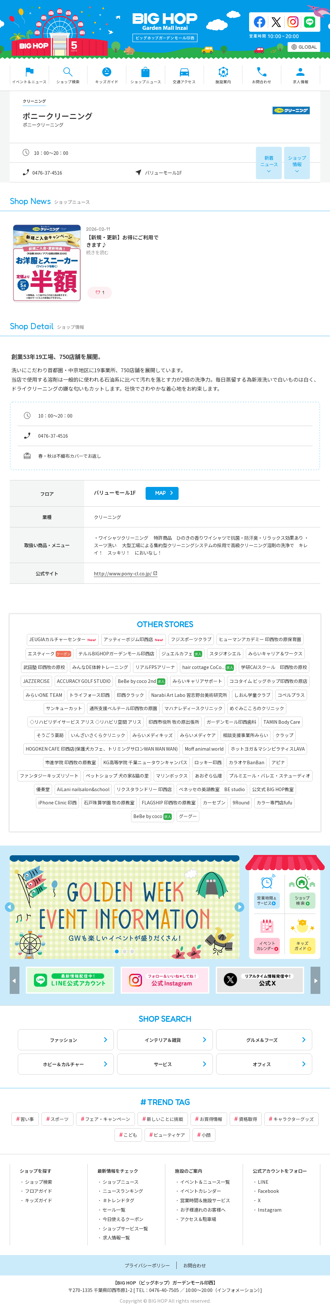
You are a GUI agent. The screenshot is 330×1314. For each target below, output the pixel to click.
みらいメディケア (198, 735)
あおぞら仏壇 (208, 775)
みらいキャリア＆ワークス (275, 653)
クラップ (284, 735)
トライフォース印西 (89, 695)
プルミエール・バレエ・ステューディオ (269, 775)
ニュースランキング (123, 1190)
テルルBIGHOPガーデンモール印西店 (116, 653)
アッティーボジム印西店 (134, 639)
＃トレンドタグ (118, 1200)
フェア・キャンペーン (107, 1119)
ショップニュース (120, 1181)
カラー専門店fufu (274, 802)
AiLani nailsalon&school (83, 789)
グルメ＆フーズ (262, 1039)
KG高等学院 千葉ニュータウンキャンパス (145, 762)
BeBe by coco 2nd (141, 681)
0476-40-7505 (164, 1289)
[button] (116, 951)
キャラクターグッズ (293, 1119)
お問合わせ (194, 1265)
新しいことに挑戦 (165, 1119)
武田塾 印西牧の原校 (44, 667)
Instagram (269, 1209)
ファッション (63, 1039)
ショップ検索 (302, 891)
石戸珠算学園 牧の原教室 (109, 802)
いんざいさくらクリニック (98, 735)
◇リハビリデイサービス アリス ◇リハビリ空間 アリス (85, 722)
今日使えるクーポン (123, 1219)
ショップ (297, 160)
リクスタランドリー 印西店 (144, 789)
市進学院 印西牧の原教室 (70, 762)
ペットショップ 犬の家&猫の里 (117, 775)
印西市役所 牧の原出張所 (173, 722)
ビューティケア (169, 1135)
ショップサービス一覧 (125, 1228)
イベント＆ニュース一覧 (205, 1181)
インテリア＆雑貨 (163, 1039)
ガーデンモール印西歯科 (231, 722)
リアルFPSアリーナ (155, 667)
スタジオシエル (225, 653)
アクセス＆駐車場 (198, 1219)
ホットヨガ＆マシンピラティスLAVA (268, 748)
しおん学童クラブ (252, 695)
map (160, 493)
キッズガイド (302, 935)
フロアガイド (38, 1190)
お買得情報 (211, 1119)
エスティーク (49, 653)
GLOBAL (308, 47)
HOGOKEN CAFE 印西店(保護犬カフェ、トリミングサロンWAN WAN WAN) (102, 748)
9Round (241, 802)
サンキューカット (64, 708)
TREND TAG (168, 1102)
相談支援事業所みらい (245, 735)
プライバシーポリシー (147, 1265)
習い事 (27, 1119)
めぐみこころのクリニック (257, 708)
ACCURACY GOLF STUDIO (84, 681)
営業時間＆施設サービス (205, 1200)
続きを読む (97, 252)
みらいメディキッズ (152, 735)
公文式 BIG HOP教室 (273, 789)
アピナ (278, 762)
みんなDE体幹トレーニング (100, 667)
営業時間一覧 (267, 891)
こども (130, 1135)
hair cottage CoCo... (208, 667)
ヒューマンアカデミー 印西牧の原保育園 (260, 639)
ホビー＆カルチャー (63, 1064)
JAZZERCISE (36, 681)
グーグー (188, 816)
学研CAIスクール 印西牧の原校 (274, 667)
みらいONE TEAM (44, 695)
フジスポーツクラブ (191, 639)
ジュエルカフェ (181, 653)
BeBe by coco (152, 816)
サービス (163, 1064)
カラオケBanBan (246, 762)
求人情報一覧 (116, 1237)
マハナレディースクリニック (193, 708)
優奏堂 (43, 789)
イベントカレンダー (267, 935)
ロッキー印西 (208, 762)
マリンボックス (172, 775)
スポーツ (59, 1119)
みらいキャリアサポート (197, 681)
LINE (263, 1181)
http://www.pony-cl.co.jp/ (123, 573)
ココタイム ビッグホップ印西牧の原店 (268, 681)
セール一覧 (114, 1209)
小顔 (206, 1135)
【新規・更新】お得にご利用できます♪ (122, 240)
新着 (269, 160)
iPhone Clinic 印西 (57, 802)
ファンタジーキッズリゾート (49, 775)
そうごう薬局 (50, 735)
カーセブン (214, 802)
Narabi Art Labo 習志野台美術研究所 (189, 695)
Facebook (268, 1190)
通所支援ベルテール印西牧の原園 (123, 708)
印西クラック (130, 695)
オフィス (262, 1064)
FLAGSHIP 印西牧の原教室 (169, 802)
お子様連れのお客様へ (203, 1209)
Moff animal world (204, 748)
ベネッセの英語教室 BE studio (212, 789)
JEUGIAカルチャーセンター (62, 639)
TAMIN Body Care (281, 722)
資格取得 (248, 1119)
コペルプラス (291, 695)
